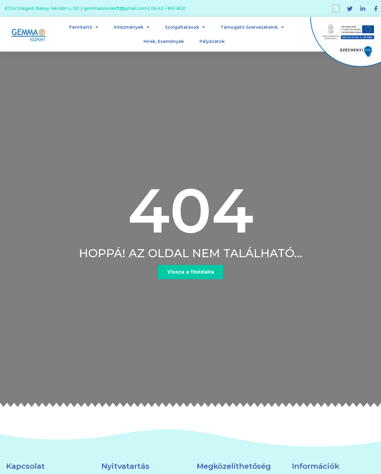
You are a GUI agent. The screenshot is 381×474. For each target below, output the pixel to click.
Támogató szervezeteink (252, 27)
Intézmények (131, 27)
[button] (190, 272)
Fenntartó (83, 27)
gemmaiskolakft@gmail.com (115, 8)
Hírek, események (163, 41)
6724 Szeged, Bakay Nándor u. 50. (42, 8)
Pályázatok (212, 41)
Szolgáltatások (185, 27)
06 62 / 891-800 (168, 8)
